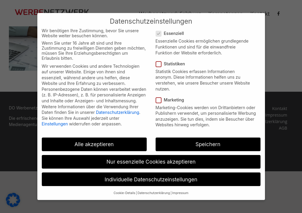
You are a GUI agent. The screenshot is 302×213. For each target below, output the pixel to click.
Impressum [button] (180, 189)
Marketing (172, 96)
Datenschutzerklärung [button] (154, 189)
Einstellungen (55, 120)
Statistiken (173, 59)
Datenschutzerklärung (117, 108)
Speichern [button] (207, 140)
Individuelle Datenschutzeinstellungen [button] (151, 175)
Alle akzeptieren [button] (94, 140)
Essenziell (172, 29)
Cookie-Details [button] (124, 189)
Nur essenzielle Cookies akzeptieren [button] (151, 158)
